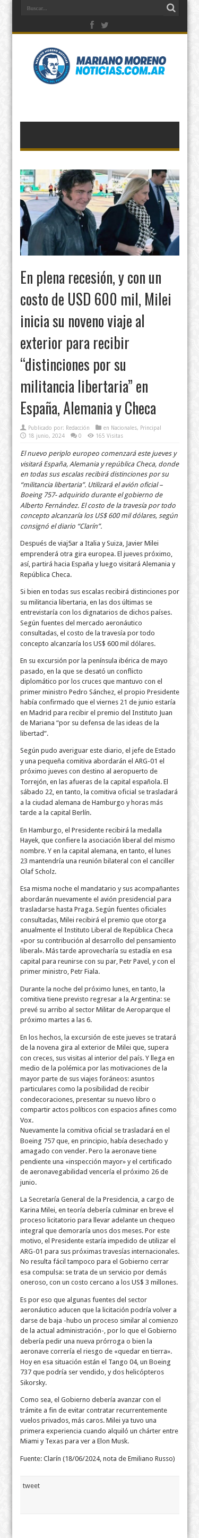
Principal (150, 428)
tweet (31, 1486)
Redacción (78, 428)
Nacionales (124, 428)
